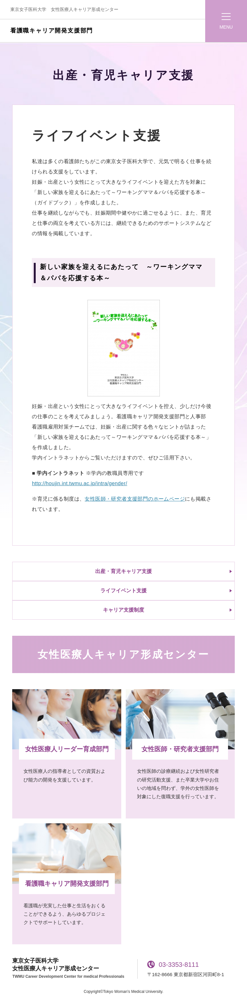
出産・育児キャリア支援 (123, 571)
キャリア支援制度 (123, 610)
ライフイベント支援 (123, 590)
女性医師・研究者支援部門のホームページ (135, 499)
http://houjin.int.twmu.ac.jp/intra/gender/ (79, 483)
